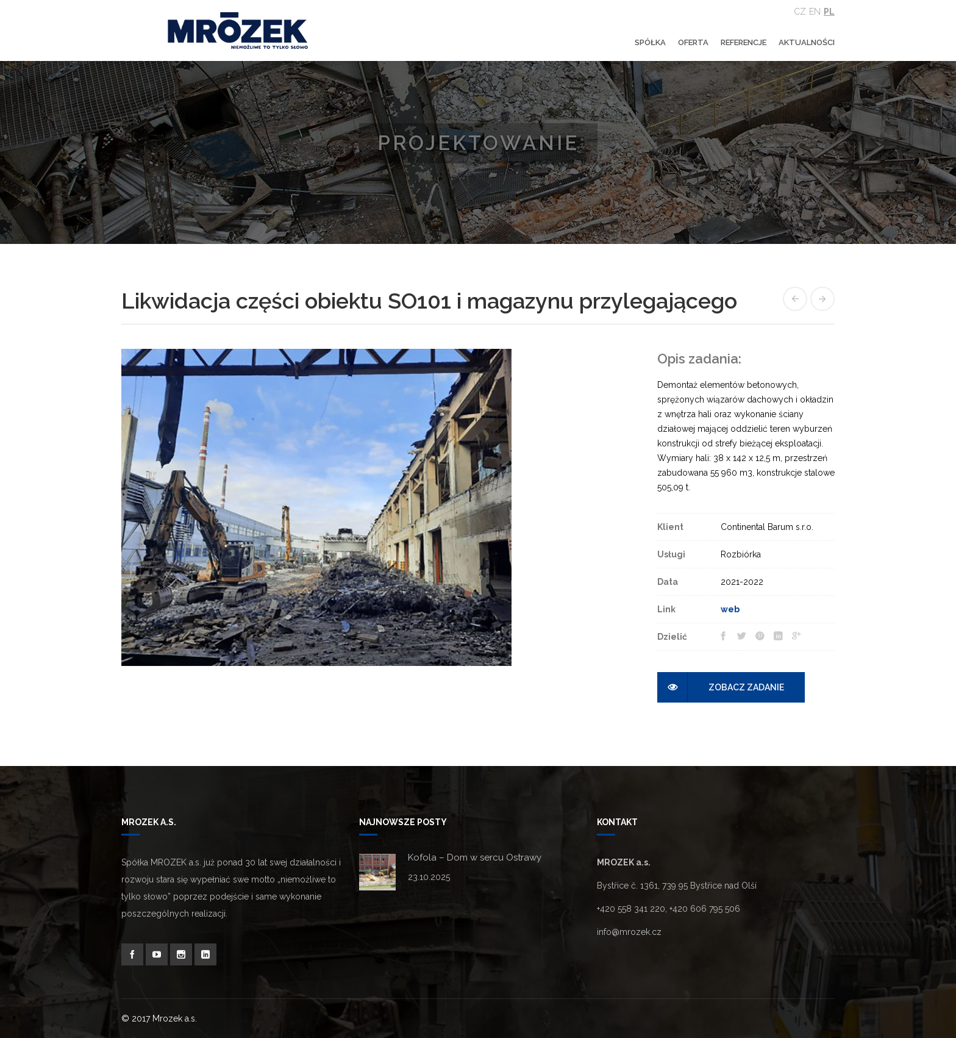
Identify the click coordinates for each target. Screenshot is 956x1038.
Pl (829, 11)
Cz (800, 11)
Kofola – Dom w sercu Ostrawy (474, 857)
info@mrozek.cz (629, 932)
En (815, 11)
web (730, 609)
